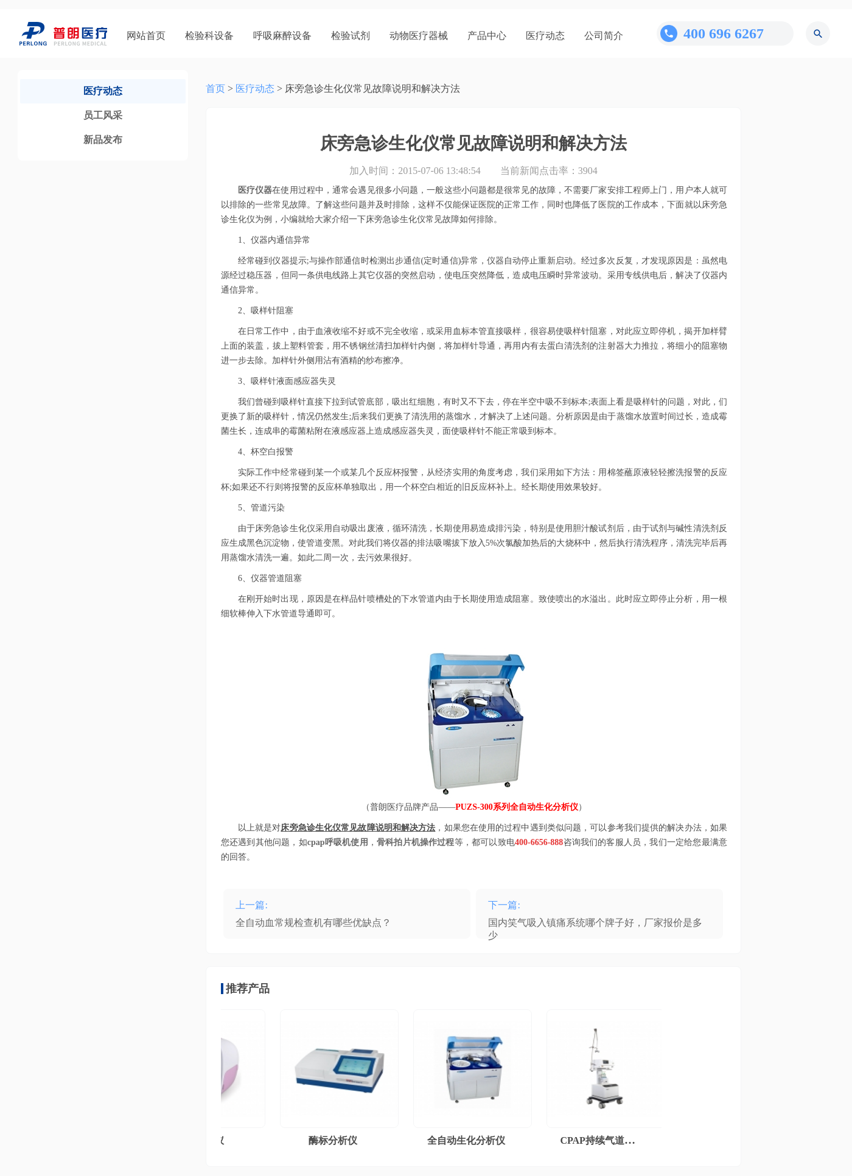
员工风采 (102, 115)
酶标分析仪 (334, 1140)
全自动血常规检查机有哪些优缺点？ (313, 922)
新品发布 (102, 139)
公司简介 (603, 35)
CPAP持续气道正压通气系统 (623, 1140)
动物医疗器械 (418, 35)
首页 (215, 88)
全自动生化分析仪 (468, 1140)
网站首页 (146, 35)
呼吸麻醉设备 (282, 35)
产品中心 (486, 35)
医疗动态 (545, 35)
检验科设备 (209, 35)
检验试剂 (350, 35)
